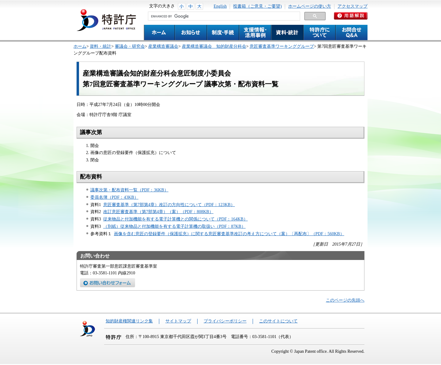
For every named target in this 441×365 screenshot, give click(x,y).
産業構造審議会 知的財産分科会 (214, 46)
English (220, 6)
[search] (223, 16)
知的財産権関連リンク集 (129, 321)
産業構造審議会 (163, 46)
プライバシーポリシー (225, 321)
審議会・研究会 (130, 46)
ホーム (80, 46)
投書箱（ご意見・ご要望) (257, 6)
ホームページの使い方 (309, 6)
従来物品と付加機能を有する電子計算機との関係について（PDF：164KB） (175, 219)
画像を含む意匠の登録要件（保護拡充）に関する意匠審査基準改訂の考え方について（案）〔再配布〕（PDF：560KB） (229, 233)
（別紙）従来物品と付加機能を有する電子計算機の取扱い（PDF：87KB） (174, 226)
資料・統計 (100, 46)
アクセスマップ (352, 6)
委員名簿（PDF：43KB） (114, 197)
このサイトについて (278, 321)
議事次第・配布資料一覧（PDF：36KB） (129, 190)
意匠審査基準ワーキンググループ (282, 46)
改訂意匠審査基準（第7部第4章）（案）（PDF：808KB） (158, 211)
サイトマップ (178, 321)
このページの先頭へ (345, 300)
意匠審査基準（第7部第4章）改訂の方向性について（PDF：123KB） (169, 204)
